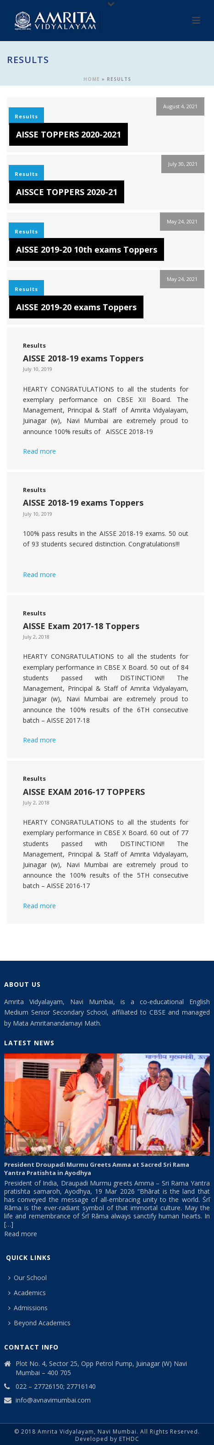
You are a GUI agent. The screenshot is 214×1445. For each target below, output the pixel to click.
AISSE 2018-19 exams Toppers (83, 358)
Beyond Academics (39, 1322)
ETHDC (129, 1439)
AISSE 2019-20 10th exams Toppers (86, 249)
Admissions (28, 1307)
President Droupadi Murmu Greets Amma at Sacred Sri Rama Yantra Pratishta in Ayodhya (96, 1168)
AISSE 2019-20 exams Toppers (76, 307)
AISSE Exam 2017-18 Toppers (81, 625)
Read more (39, 451)
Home (91, 79)
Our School (27, 1277)
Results (26, 116)
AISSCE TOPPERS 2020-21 (66, 191)
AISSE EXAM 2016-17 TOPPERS (84, 791)
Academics (27, 1292)
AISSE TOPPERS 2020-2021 (68, 134)
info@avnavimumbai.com (53, 1400)
